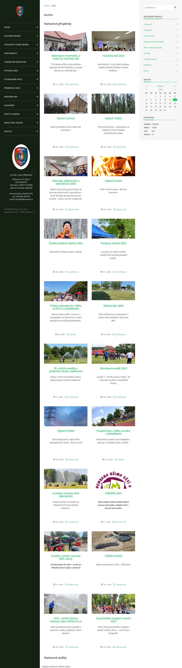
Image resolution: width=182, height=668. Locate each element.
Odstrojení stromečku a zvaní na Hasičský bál (65, 57)
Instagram (148, 30)
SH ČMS (147, 53)
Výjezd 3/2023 (65, 430)
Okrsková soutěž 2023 (113, 368)
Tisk (25, 209)
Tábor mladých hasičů (153, 47)
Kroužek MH (10, 96)
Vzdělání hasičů (150, 59)
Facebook (148, 24)
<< (146, 86)
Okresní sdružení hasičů (154, 41)
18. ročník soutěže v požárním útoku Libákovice (65, 370)
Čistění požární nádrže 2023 (66, 243)
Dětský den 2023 (113, 305)
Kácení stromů (66, 118)
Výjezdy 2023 (121, 147)
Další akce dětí (73, 209)
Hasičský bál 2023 (113, 55)
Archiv (8, 131)
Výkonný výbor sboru (16, 44)
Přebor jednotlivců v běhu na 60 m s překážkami (66, 307)
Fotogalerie (11, 70)
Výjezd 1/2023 (113, 118)
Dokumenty (10, 53)
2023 (161, 89)
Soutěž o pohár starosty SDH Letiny (65, 557)
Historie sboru (12, 36)
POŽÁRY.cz (148, 65)
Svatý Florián (12, 114)
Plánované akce (13, 79)
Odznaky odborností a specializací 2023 (65, 182)
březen (161, 86)
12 (175, 99)
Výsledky (73, 334)
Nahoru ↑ (30, 212)
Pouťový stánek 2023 (113, 243)
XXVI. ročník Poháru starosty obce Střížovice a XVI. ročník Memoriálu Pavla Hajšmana (66, 622)
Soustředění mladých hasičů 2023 (113, 620)
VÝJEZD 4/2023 (113, 555)
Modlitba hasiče (13, 122)
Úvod (7, 27)
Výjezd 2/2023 (113, 180)
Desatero (9, 105)
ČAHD (146, 71)
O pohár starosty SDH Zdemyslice (65, 495)
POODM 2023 (113, 493)
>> (175, 86)
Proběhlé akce (12, 88)
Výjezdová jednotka (15, 62)
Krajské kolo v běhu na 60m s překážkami (113, 432)
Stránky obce (149, 36)
